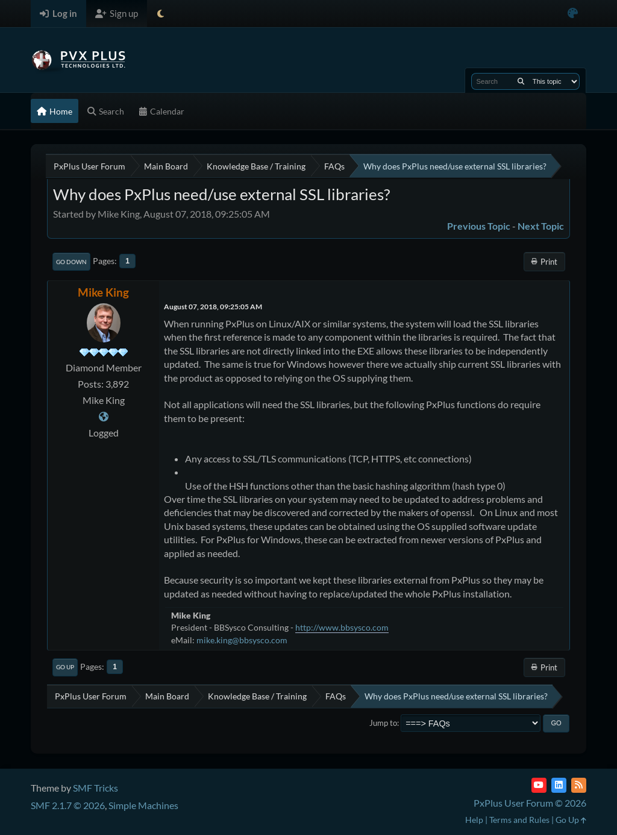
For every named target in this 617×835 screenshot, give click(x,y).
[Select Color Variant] (572, 13)
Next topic (541, 226)
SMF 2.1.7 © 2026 (68, 805)
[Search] (521, 81)
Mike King (103, 292)
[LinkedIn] (558, 785)
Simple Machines (143, 805)
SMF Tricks (95, 787)
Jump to (383, 723)
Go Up (65, 666)
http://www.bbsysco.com (342, 627)
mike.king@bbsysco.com (241, 640)
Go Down (71, 261)
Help (474, 820)
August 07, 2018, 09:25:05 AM (213, 306)
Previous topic (478, 226)
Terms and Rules (519, 820)
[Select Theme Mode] (160, 13)
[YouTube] (539, 785)
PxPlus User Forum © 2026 (530, 802)
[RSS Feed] (578, 785)
